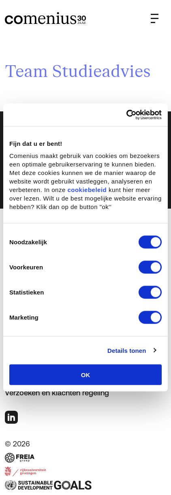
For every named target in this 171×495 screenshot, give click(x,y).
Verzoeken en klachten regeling (57, 392)
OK (85, 374)
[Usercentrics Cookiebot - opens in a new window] (126, 115)
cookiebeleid (87, 189)
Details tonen (126, 350)
